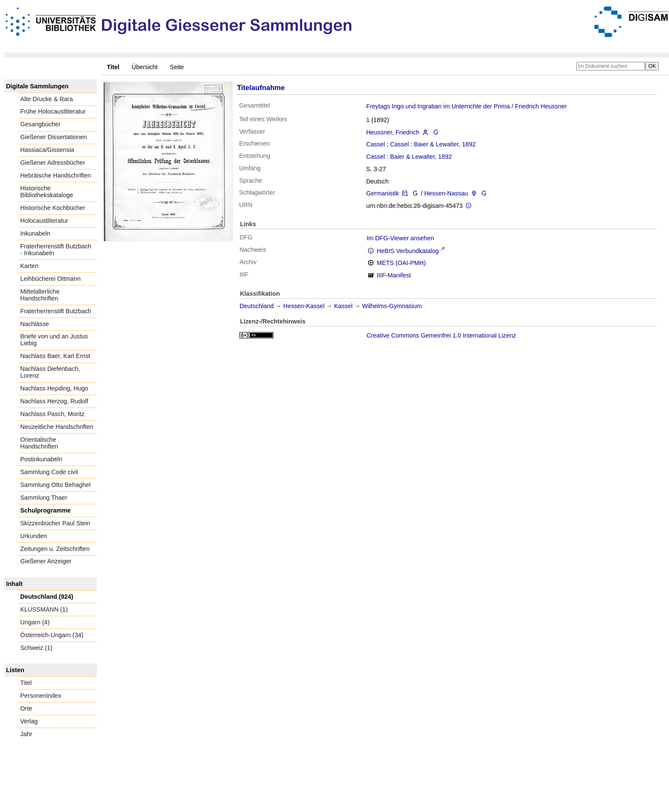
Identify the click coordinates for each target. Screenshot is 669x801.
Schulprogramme (45, 510)
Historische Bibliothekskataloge (46, 191)
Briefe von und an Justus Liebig (54, 340)
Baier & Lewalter (436, 144)
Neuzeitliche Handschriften (56, 426)
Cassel (375, 144)
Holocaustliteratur (44, 220)
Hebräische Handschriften (55, 175)
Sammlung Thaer (43, 497)
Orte (26, 708)
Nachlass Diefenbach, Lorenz (50, 372)
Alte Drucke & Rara (46, 99)
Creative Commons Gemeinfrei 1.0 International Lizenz (441, 335)
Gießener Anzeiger (46, 561)
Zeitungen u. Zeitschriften (55, 548)
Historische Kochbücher (52, 207)
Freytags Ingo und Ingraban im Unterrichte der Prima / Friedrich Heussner (466, 106)
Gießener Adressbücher (52, 162)
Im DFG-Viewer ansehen (400, 238)
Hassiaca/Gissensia (47, 149)
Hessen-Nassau (446, 193)
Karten (29, 265)
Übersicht (145, 67)
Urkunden (33, 536)
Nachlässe (34, 323)
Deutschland (256, 306)
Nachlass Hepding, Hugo (54, 388)
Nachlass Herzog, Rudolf (54, 401)
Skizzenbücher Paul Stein (55, 523)
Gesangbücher (40, 124)
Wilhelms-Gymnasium (392, 306)
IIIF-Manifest (394, 275)
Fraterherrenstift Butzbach (55, 311)
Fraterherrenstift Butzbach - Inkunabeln (55, 249)
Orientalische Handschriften (39, 443)
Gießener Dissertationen (53, 137)
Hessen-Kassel (304, 306)
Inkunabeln (35, 233)
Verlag (29, 721)
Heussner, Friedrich (392, 132)
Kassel (343, 306)
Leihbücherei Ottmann (50, 278)
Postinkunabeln (41, 459)
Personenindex (40, 695)
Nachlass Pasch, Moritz (52, 414)
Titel (26, 682)
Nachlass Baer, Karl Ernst (55, 355)
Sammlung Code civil (49, 472)
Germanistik (382, 193)
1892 (469, 144)
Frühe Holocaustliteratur (53, 111)
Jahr (26, 734)
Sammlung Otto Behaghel (55, 484)
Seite (177, 67)
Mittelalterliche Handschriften (40, 295)
